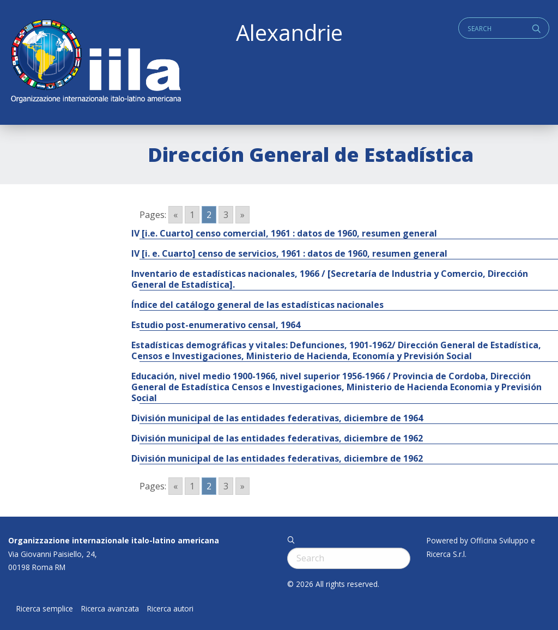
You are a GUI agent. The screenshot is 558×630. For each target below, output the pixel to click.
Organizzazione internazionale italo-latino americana (113, 540)
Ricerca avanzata (110, 609)
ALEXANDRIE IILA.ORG (95, 62)
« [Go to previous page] (175, 215)
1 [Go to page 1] (192, 215)
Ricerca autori (170, 609)
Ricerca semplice (44, 609)
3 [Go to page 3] (225, 215)
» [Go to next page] (242, 215)
